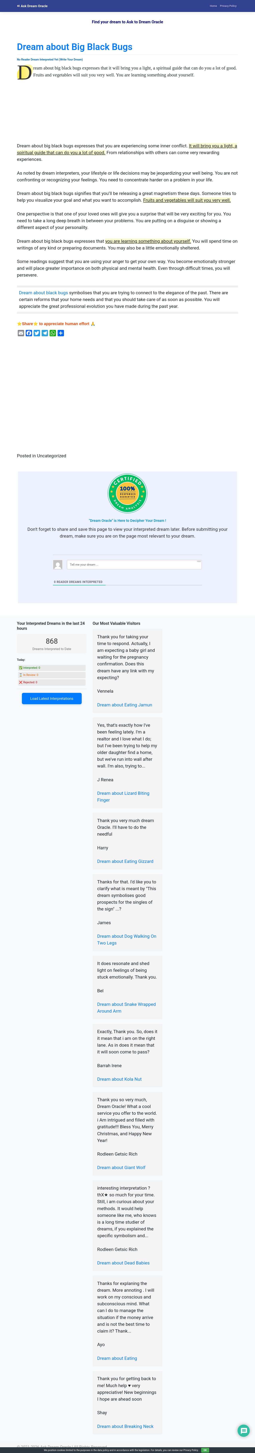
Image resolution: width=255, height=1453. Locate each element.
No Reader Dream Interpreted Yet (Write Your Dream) (50, 59)
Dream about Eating (117, 1358)
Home (213, 5)
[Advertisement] (127, 113)
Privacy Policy (228, 5)
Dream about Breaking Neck (125, 1426)
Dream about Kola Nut (119, 1079)
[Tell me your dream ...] (134, 564)
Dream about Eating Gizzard (125, 861)
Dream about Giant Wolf (121, 1167)
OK (205, 1450)
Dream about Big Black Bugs (74, 47)
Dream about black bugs (43, 292)
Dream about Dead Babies (123, 1263)
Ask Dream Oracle (32, 6)
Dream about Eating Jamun (124, 705)
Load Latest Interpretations (51, 698)
